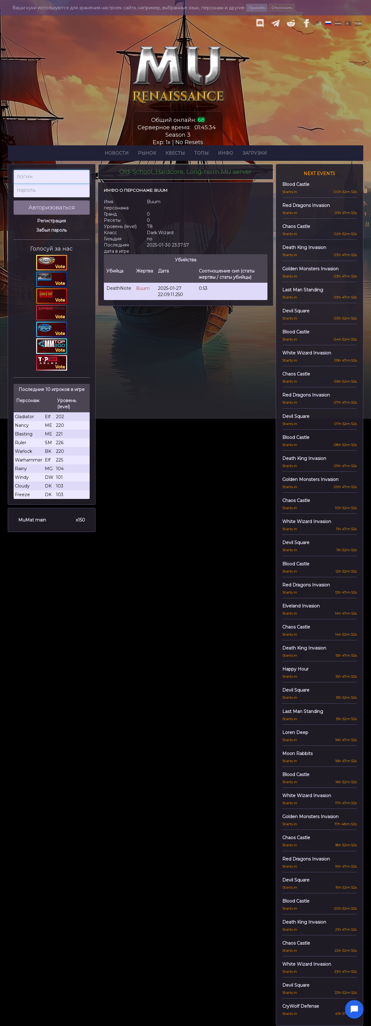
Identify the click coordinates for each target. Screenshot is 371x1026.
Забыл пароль (51, 230)
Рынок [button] (147, 154)
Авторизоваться (51, 207)
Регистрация (51, 221)
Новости (116, 154)
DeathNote (118, 288)
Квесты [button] (175, 154)
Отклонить (281, 7)
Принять (257, 7)
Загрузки (254, 154)
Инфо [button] (225, 154)
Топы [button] (201, 154)
